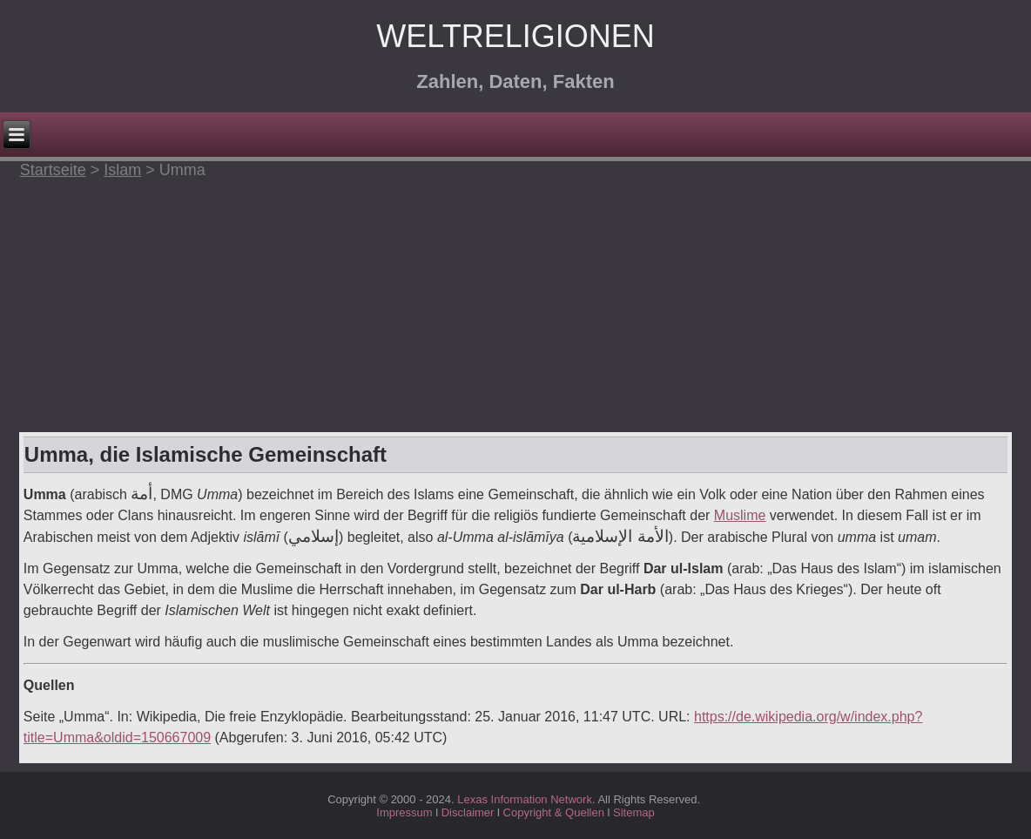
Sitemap (634, 812)
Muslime (740, 515)
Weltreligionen (515, 36)
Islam (122, 170)
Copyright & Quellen (555, 812)
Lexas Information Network (524, 799)
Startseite (53, 170)
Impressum (404, 812)
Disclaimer (468, 812)
